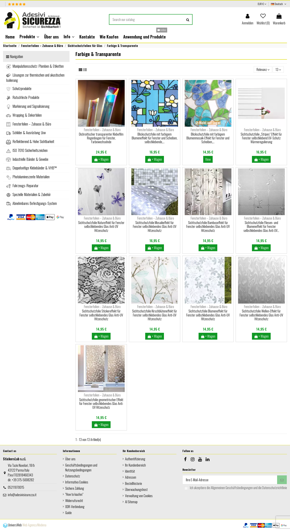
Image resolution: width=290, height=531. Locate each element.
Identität (130, 471)
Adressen (130, 477)
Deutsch (279, 4)
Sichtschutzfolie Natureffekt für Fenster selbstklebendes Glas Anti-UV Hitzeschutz (101, 226)
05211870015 (16, 487)
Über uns (70, 458)
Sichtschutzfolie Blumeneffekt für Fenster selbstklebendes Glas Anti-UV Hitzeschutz (208, 315)
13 (278, 69)
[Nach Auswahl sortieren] (263, 69)
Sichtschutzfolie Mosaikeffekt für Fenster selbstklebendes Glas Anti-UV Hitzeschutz (154, 226)
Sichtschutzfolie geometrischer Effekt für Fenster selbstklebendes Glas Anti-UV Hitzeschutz (101, 403)
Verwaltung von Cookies (139, 495)
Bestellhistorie (133, 483)
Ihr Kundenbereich (135, 465)
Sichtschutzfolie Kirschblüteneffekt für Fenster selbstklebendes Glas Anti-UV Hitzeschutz (154, 315)
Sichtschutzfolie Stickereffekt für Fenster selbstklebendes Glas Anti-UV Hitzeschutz (101, 315)
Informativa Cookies (76, 482)
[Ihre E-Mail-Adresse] (230, 479)
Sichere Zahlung (74, 488)
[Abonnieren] (282, 479)
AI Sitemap (131, 501)
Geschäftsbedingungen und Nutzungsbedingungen (81, 467)
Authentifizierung (135, 458)
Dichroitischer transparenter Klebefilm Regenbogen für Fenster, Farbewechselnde (101, 138)
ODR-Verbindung (74, 506)
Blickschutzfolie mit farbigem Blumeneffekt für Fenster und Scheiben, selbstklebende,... (154, 138)
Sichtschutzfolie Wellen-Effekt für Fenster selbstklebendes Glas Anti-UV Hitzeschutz (261, 315)
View (208, 159)
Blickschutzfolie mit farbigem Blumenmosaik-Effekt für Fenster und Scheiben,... (207, 138)
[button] (29, 37)
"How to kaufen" (74, 494)
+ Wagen (101, 159)
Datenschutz (72, 476)
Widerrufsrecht (74, 500)
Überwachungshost (136, 489)
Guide (68, 512)
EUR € (262, 4)
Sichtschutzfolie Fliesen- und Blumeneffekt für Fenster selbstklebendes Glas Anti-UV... (261, 226)
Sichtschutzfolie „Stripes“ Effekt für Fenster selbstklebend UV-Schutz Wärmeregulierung (261, 138)
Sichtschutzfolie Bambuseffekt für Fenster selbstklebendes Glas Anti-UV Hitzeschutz (208, 226)
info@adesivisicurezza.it (22, 494)
